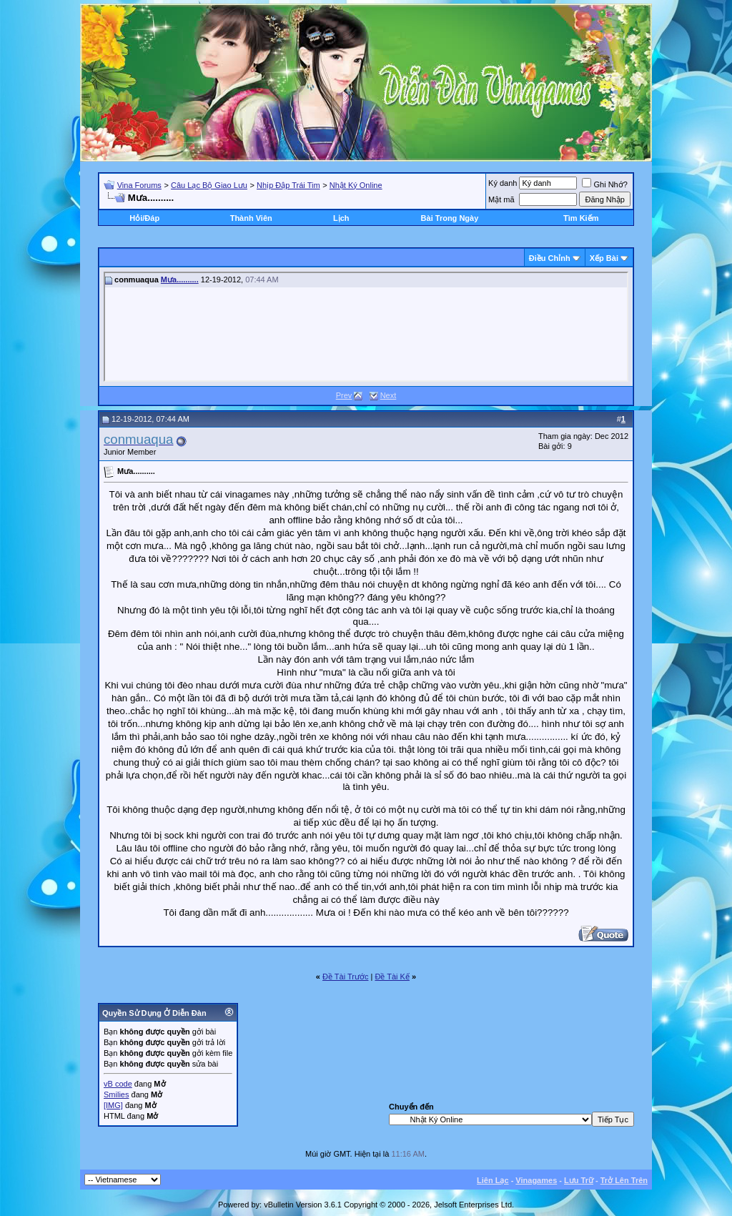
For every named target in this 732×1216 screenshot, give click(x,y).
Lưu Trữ (578, 1180)
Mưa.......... (180, 279)
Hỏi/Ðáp (144, 218)
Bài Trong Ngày (450, 218)
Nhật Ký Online (356, 185)
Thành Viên (251, 218)
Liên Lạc (493, 1180)
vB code (118, 1083)
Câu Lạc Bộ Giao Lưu (209, 185)
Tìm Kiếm (580, 218)
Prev (344, 395)
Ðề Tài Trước (345, 976)
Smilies (116, 1094)
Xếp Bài (604, 258)
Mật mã (501, 199)
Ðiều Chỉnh (549, 258)
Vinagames (536, 1180)
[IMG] (113, 1105)
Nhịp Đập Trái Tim (288, 185)
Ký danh (502, 183)
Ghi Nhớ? (604, 184)
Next (388, 395)
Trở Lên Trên (624, 1180)
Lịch (341, 218)
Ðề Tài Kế (392, 976)
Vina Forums (139, 185)
